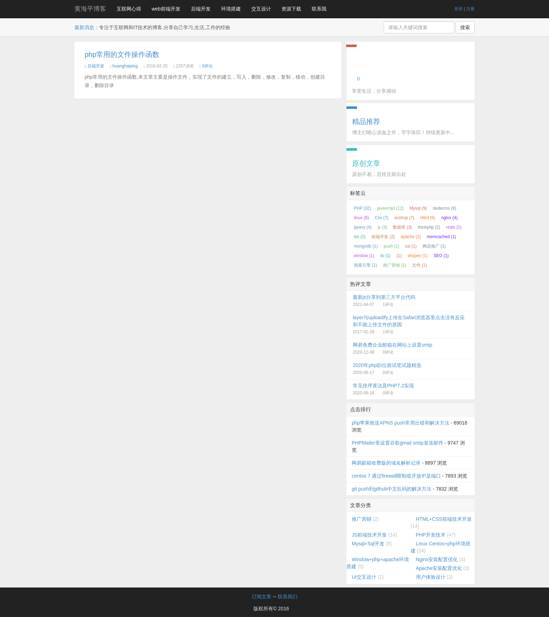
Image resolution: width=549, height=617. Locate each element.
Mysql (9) (418, 208)
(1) (399, 255)
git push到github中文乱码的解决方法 (391, 489)
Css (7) (382, 217)
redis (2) (454, 227)
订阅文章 (261, 596)
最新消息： (86, 27)
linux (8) (361, 217)
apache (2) (411, 236)
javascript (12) (390, 208)
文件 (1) (419, 265)
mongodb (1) (366, 246)
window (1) (364, 255)
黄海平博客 (90, 8)
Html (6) (427, 217)
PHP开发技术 (431, 535)
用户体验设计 (430, 577)
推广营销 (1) (394, 265)
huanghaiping (125, 66)
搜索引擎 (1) (365, 265)
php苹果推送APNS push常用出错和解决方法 (400, 423)
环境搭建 (231, 9)
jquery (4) (363, 227)
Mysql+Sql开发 (368, 543)
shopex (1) (418, 255)
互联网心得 (129, 9)
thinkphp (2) (429, 227)
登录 (458, 8)
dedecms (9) (444, 208)
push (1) (391, 246)
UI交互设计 (364, 577)
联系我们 (287, 596)
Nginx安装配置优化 (437, 559)
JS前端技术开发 (369, 535)
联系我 (319, 9)
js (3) (382, 227)
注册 (470, 8)
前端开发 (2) (383, 236)
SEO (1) (441, 255)
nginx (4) (449, 217)
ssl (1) (411, 246)
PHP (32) (362, 208)
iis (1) (385, 255)
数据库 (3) (402, 227)
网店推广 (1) (434, 246)
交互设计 (261, 9)
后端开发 (201, 9)
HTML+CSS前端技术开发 (444, 519)
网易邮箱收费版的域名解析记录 (386, 463)
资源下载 (291, 9)
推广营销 (361, 519)
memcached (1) (441, 236)
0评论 (207, 66)
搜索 (465, 27)
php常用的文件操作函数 (122, 54)
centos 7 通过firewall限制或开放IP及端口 (396, 476)
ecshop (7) (404, 217)
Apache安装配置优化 (439, 568)
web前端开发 (166, 9)
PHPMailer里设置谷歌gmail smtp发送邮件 (397, 443)
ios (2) (359, 236)
